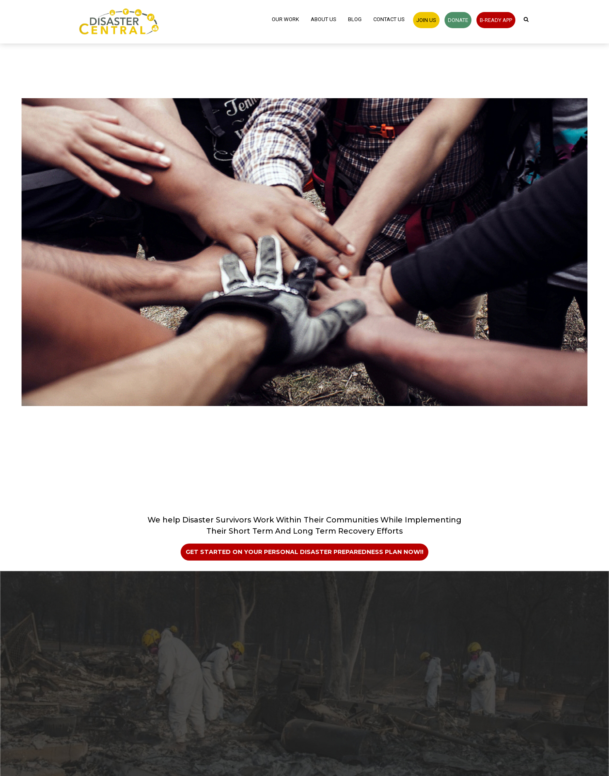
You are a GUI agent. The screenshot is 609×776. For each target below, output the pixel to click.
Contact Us (389, 19)
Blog (355, 19)
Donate (458, 20)
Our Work (285, 19)
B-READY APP (496, 20)
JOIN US (426, 20)
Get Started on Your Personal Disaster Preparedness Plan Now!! (304, 552)
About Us (323, 19)
